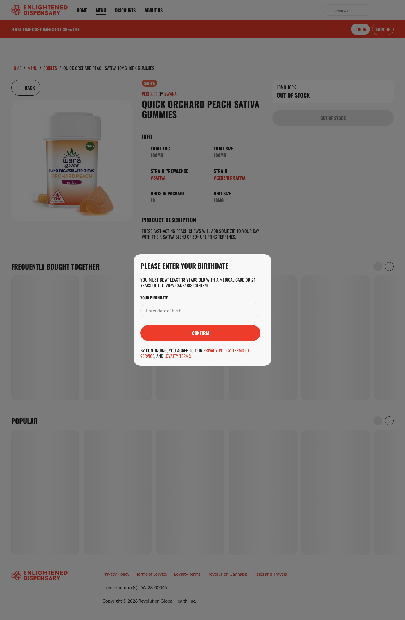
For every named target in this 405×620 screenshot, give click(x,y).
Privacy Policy (217, 350)
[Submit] (200, 333)
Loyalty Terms (177, 356)
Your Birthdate (154, 297)
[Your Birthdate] (195, 310)
